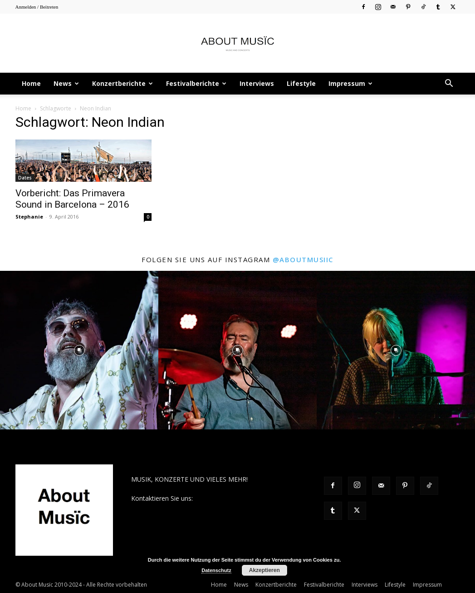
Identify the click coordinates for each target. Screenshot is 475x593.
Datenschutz (216, 570)
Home (31, 83)
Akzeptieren (264, 570)
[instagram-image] (79, 350)
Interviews (257, 83)
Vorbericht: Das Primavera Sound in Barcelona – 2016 (72, 199)
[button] (449, 84)
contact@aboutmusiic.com (234, 498)
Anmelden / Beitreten (37, 7)
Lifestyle (301, 83)
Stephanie (29, 216)
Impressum (350, 83)
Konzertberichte (122, 83)
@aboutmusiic (303, 259)
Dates (25, 177)
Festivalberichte (196, 83)
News (66, 83)
